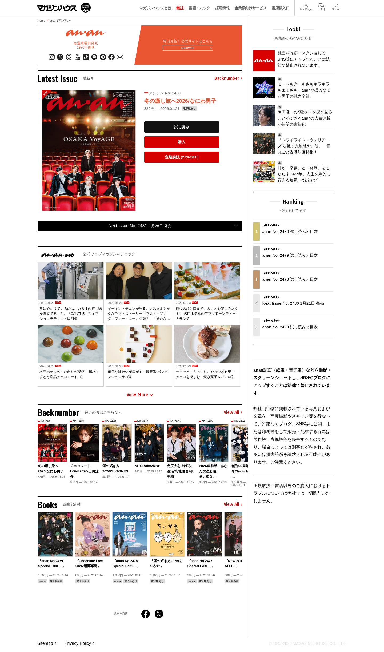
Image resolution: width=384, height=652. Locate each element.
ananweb (194, 49)
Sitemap (45, 645)
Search (336, 4)
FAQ (322, 4)
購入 (181, 144)
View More (140, 397)
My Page (305, 4)
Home (41, 20)
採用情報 (222, 8)
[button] (237, 453)
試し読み (181, 129)
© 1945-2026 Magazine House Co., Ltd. (304, 645)
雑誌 (179, 8)
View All (233, 414)
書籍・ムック (199, 8)
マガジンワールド (64, 8)
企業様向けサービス (250, 8)
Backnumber (228, 80)
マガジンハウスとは (155, 8)
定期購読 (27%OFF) (182, 159)
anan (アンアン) (60, 20)
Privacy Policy (78, 645)
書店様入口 (281, 8)
